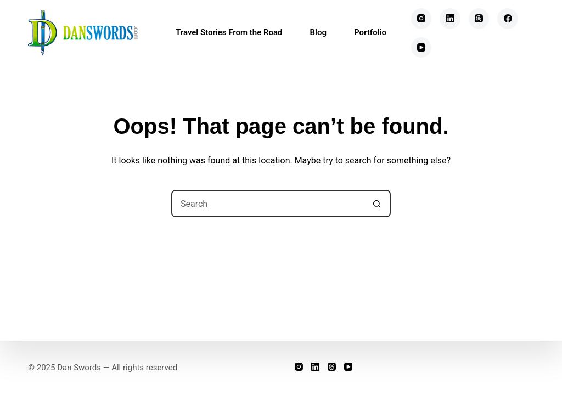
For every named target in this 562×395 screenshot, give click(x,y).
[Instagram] (421, 18)
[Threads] (479, 18)
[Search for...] (267, 203)
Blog (318, 32)
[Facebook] (507, 18)
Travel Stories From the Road (229, 32)
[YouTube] (421, 47)
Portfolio (370, 32)
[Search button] (377, 203)
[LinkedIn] (450, 18)
